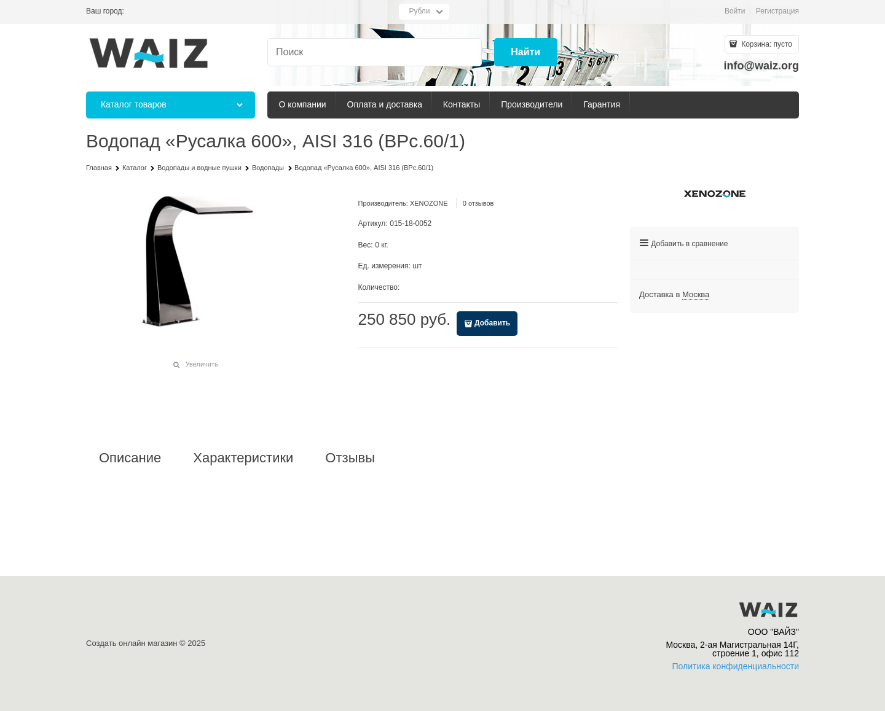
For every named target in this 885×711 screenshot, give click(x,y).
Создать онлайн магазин (131, 643)
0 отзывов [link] (478, 203)
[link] (695, 295)
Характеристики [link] (243, 458)
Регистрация (777, 11)
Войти (735, 11)
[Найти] (525, 52)
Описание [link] (130, 458)
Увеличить (202, 364)
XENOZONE (429, 203)
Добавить (492, 323)
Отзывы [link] (350, 458)
